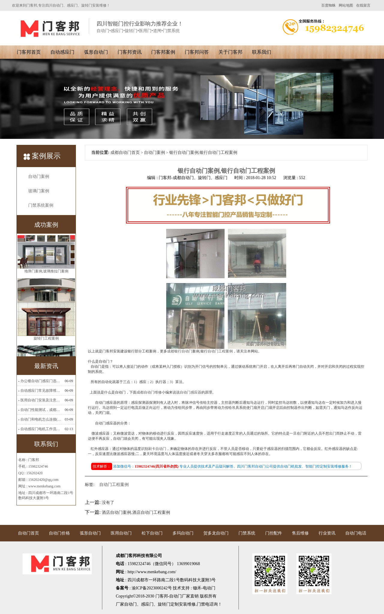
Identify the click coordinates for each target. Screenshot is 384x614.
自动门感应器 (190, 392)
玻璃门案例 (38, 191)
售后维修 (300, 533)
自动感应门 (62, 52)
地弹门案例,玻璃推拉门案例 (46, 279)
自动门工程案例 (220, 351)
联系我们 (261, 52)
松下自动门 (152, 533)
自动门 (130, 604)
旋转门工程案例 (46, 346)
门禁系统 (246, 533)
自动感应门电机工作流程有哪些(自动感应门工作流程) (40, 429)
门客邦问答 (197, 52)
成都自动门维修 (149, 392)
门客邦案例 (163, 52)
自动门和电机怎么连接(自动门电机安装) (40, 419)
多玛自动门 (183, 533)
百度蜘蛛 (328, 5)
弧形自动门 (96, 52)
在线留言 (363, 5)
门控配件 (273, 533)
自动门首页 (28, 533)
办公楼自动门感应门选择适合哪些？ (40, 381)
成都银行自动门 (179, 351)
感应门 (147, 604)
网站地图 (346, 5)
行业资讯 (327, 533)
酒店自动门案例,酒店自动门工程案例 (136, 512)
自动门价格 (59, 533)
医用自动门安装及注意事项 (40, 400)
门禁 (201, 604)
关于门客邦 (230, 52)
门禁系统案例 (40, 205)
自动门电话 (355, 533)
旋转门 (164, 604)
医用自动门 (121, 533)
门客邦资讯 (130, 52)
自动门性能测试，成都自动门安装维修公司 (40, 410)
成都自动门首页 (125, 152)
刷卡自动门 (157, 449)
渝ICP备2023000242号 (152, 588)
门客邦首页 (29, 52)
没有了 (108, 502)
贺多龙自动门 (216, 533)
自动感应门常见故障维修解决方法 (40, 390)
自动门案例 (38, 176)
